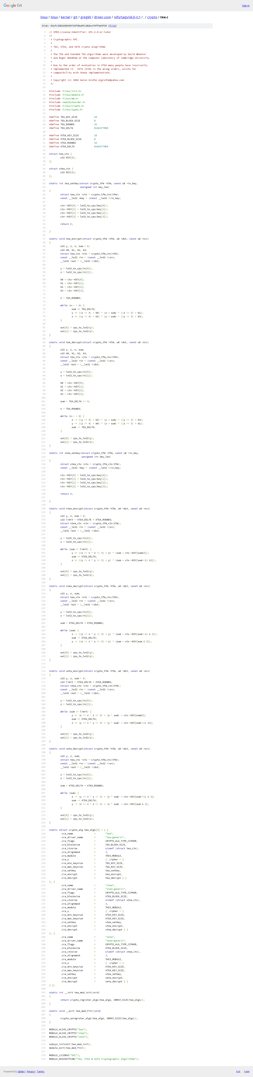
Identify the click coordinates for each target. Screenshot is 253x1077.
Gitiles (21, 1071)
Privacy (31, 1071)
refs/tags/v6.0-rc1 (127, 17)
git (75, 17)
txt (238, 1071)
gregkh (85, 17)
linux (44, 17)
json (246, 1071)
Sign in (245, 5)
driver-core (102, 17)
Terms (40, 1071)
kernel (65, 17)
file (112, 25)
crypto (152, 17)
